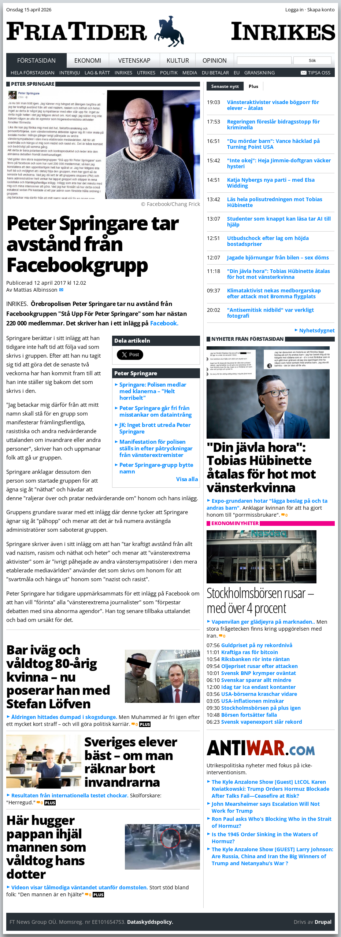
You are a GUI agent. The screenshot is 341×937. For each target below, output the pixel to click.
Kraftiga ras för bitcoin (249, 652)
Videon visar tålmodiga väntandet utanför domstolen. (79, 887)
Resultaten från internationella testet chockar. (70, 795)
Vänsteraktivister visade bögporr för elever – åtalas (273, 105)
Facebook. (164, 323)
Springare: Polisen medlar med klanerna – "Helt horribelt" (152, 391)
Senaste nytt (227, 85)
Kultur (178, 60)
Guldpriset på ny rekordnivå (256, 645)
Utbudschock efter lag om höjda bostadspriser (268, 241)
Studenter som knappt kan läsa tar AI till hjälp (279, 221)
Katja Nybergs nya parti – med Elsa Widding (271, 182)
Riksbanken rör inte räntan (255, 659)
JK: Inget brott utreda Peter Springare (154, 428)
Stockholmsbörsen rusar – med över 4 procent (260, 600)
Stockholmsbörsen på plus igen (261, 707)
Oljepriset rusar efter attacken (259, 666)
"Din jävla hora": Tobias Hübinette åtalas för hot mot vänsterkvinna (278, 274)
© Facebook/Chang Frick (170, 203)
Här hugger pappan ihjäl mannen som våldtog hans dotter (46, 846)
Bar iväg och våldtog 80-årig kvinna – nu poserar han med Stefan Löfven (58, 676)
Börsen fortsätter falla (249, 714)
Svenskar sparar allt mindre (256, 679)
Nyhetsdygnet (317, 330)
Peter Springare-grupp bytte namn (156, 468)
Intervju (69, 72)
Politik (169, 72)
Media (189, 72)
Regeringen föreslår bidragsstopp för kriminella (273, 124)
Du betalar (215, 72)
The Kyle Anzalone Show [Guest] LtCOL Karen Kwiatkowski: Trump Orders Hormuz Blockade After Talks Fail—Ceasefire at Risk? (270, 788)
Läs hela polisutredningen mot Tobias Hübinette (274, 202)
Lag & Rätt (97, 72)
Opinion (215, 60)
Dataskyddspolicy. (150, 921)
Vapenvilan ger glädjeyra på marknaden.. (263, 621)
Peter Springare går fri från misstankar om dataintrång (155, 411)
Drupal (323, 921)
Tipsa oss (319, 72)
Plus (253, 86)
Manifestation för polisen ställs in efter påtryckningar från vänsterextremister (156, 448)
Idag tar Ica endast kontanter (258, 686)
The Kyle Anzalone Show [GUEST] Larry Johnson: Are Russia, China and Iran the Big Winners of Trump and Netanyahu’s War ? (272, 856)
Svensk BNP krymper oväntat (258, 672)
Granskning (259, 72)
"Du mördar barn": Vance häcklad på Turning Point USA (273, 143)
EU (237, 72)
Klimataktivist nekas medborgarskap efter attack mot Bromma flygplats (274, 293)
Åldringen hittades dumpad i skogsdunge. (64, 716)
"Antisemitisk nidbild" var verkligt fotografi (270, 312)
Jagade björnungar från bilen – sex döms (278, 257)
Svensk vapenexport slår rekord (261, 721)
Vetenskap (134, 60)
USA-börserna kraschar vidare (259, 693)
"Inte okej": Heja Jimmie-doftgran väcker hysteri (279, 163)
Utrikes (146, 72)
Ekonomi (87, 60)
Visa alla (187, 479)
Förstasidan (36, 60)
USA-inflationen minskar (252, 700)
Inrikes (123, 72)
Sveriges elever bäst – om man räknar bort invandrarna (130, 761)
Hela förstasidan (33, 72)
